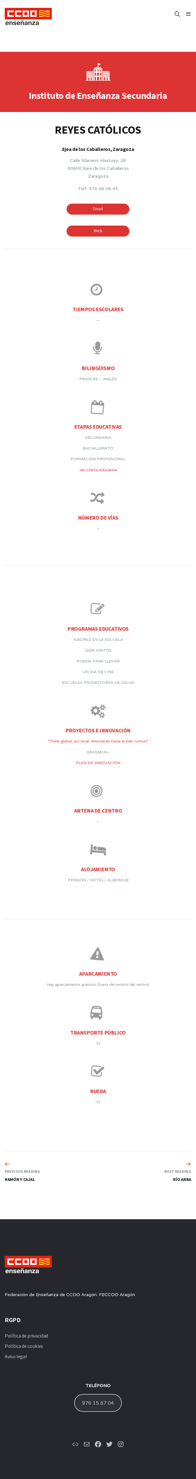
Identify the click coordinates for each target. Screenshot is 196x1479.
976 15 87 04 (98, 1403)
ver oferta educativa (98, 449)
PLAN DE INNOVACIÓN (98, 757)
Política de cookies (24, 1346)
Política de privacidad (26, 1335)
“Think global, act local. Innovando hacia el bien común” (98, 743)
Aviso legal (16, 1356)
